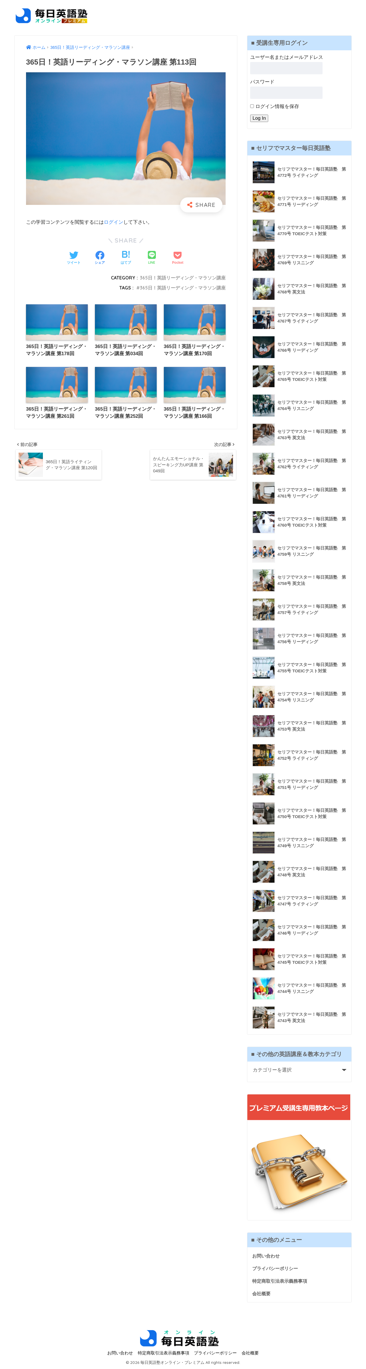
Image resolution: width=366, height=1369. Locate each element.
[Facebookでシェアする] (100, 258)
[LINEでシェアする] (152, 258)
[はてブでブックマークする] (126, 258)
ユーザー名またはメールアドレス (286, 57)
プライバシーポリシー (276, 1268)
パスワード (262, 82)
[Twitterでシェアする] (74, 258)
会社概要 (262, 1294)
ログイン (113, 222)
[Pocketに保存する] (177, 258)
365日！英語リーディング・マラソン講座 (183, 278)
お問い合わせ (266, 1255)
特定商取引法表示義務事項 (281, 1281)
